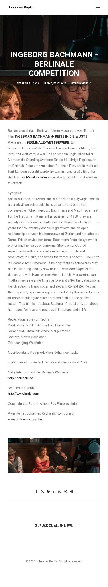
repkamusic (83, 83)
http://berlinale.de (20, 378)
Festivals (60, 83)
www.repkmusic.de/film (25, 419)
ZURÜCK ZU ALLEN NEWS (54, 525)
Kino (49, 83)
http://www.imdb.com (23, 394)
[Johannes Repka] (21, 7)
